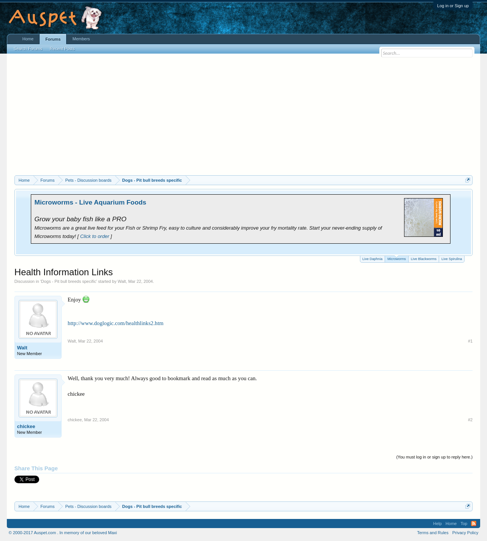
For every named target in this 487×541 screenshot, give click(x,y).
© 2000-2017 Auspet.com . (33, 532)
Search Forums (28, 48)
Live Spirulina (451, 259)
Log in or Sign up (453, 5)
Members (81, 38)
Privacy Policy (465, 532)
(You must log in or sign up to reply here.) (434, 457)
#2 (470, 419)
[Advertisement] (243, 118)
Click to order (94, 236)
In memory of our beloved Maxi (88, 532)
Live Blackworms (424, 259)
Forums (52, 39)
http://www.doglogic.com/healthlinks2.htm (116, 323)
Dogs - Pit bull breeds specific (68, 281)
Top (463, 523)
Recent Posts (62, 48)
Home (27, 38)
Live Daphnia (373, 259)
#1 (470, 341)
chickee (26, 426)
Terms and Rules (433, 532)
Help (437, 523)
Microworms (396, 258)
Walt (122, 281)
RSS (473, 523)
